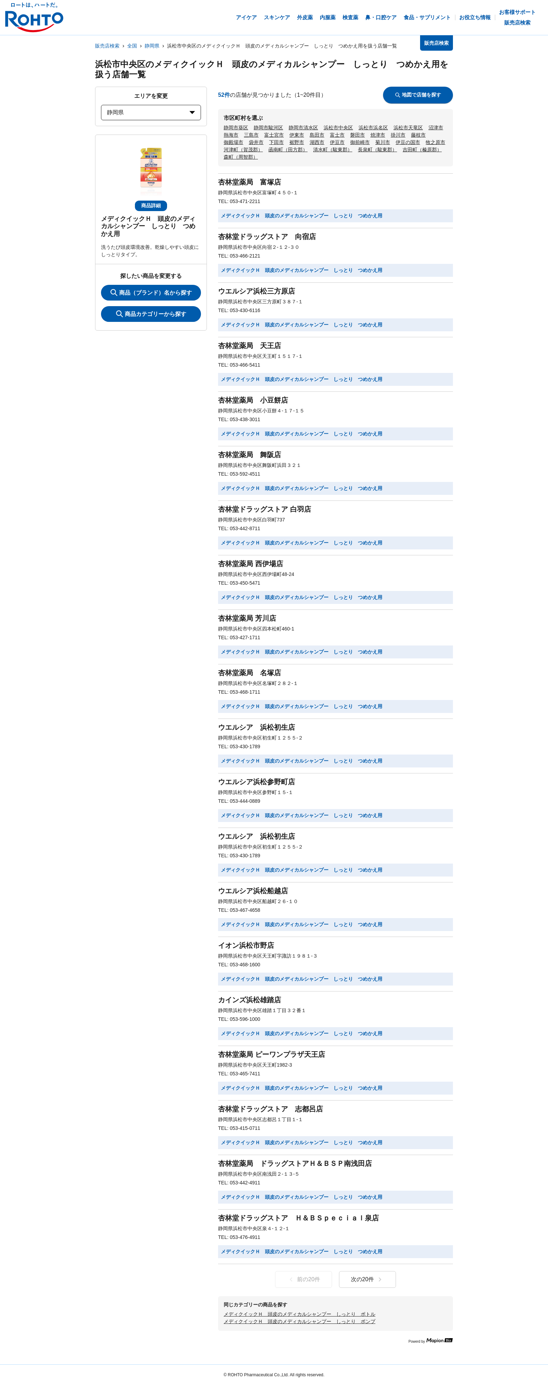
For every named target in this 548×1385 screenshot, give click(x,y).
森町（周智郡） (241, 157)
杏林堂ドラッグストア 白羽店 (264, 509)
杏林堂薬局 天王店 (249, 345)
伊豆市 (337, 142)
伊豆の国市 (408, 142)
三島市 (251, 135)
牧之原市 (435, 142)
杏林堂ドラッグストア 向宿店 (267, 236)
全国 (132, 46)
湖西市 (317, 142)
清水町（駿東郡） (332, 149)
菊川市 (382, 142)
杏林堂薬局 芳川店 (247, 618)
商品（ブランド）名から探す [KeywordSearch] (151, 292)
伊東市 (296, 135)
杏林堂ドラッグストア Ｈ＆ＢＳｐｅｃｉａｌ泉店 (298, 1218)
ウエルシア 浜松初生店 (256, 727)
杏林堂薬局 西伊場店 (250, 564)
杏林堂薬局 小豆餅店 (253, 400)
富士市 (337, 135)
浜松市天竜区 (408, 127)
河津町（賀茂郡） (243, 149)
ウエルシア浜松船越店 (253, 891)
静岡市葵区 (236, 127)
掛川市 (398, 135)
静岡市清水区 (303, 127)
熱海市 (231, 135)
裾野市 (296, 142)
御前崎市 (360, 142)
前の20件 (303, 1279)
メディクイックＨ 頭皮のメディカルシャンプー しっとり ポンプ (299, 1321)
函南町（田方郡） (288, 149)
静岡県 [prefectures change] (151, 112)
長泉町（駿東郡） (377, 149)
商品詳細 (151, 205)
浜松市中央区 (338, 127)
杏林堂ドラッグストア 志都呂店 (270, 1109)
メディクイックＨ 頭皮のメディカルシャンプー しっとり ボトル (299, 1314)
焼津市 (377, 135)
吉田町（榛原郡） (422, 149)
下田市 (276, 142)
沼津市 (435, 127)
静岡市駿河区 (268, 127)
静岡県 (152, 46)
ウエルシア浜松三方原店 (256, 291)
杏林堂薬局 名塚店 (249, 673)
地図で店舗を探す (418, 95)
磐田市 (357, 135)
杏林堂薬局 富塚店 (249, 182)
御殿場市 (233, 142)
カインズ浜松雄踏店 (249, 1000)
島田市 (317, 135)
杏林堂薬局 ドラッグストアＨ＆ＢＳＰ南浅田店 (295, 1163)
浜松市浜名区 (373, 127)
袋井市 (256, 142)
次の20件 (367, 1279)
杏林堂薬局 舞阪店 (249, 455)
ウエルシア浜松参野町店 (256, 782)
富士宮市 (274, 135)
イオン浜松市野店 (246, 945)
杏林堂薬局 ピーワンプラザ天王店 (271, 1054)
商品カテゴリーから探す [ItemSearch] (151, 313)
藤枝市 (418, 135)
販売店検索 (107, 46)
